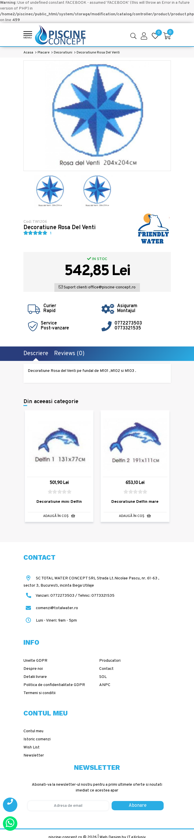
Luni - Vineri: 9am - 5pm (50, 620)
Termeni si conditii (39, 693)
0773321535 (127, 328)
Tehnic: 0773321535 (96, 595)
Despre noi (33, 668)
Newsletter (33, 755)
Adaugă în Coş (59, 516)
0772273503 (128, 323)
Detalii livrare (35, 676)
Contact (106, 668)
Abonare (138, 806)
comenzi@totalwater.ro (50, 608)
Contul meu (33, 731)
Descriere (35, 354)
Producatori (110, 660)
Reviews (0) (69, 354)
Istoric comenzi (37, 739)
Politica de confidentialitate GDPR (54, 685)
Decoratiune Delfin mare (134, 502)
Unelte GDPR (35, 660)
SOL (103, 676)
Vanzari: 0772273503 (55, 595)
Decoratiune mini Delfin (59, 502)
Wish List (31, 747)
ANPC (104, 685)
